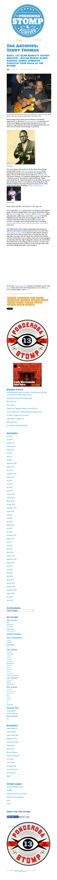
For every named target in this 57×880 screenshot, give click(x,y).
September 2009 (12, 590)
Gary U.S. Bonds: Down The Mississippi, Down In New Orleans (24, 412)
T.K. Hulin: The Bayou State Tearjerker (18, 415)
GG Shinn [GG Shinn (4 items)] (8, 656)
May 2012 (9, 532)
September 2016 (11, 463)
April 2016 (10, 470)
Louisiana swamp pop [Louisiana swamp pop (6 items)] (12, 675)
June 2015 (10, 484)
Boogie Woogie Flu (12, 728)
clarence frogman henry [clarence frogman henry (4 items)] (11, 631)
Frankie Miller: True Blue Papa (15, 419)
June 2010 (10, 569)
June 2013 (10, 518)
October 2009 (11, 586)
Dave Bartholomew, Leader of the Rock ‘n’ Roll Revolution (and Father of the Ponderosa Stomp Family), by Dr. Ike (27, 393)
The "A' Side (10, 759)
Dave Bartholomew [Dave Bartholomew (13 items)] (14, 637)
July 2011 (9, 542)
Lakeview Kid (25, 69)
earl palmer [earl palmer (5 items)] (9, 642)
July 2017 (9, 453)
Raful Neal (13, 214)
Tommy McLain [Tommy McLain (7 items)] (11, 711)
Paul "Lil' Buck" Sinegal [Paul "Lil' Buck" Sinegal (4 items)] (11, 691)
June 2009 (10, 600)
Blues (8, 293)
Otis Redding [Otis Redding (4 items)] (9, 689)
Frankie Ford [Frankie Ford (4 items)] (9, 652)
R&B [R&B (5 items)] (8, 695)
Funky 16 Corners (11, 732)
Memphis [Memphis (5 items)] (9, 682)
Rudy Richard (43, 175)
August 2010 (10, 563)
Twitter (9, 804)
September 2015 (11, 474)
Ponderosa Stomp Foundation (15, 797)
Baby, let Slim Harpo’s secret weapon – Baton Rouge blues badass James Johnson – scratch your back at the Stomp (28, 61)
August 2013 (10, 511)
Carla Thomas (11, 405)
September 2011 (11, 535)
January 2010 (10, 583)
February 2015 (11, 494)
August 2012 (10, 525)
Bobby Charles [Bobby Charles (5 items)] (10, 624)
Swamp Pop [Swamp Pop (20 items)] (12, 708)
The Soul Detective (12, 769)
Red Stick (36, 216)
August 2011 (10, 539)
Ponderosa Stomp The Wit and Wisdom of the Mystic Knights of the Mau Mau (28, 21)
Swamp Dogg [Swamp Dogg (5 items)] (10, 705)
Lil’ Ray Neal (20, 223)
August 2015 (10, 477)
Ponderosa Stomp (31, 121)
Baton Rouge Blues (23, 298)
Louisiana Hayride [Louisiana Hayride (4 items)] (10, 673)
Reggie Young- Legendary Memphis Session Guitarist (22, 408)
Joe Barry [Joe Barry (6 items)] (9, 669)
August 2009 (10, 593)
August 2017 (10, 450)
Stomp (20, 210)
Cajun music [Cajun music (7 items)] (10, 629)
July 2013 (9, 515)
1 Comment (35, 69)
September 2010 (11, 559)
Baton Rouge (12, 298)
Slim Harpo (25, 171)
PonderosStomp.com (22, 871)
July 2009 (9, 597)
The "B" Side (10, 762)
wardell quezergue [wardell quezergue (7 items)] (12, 713)
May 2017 (9, 460)
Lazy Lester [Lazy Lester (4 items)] (9, 671)
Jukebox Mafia (11, 745)
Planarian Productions (13, 756)
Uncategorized (25, 293)
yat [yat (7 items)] (8, 719)
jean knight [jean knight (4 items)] (9, 665)
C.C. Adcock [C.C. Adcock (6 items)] (10, 627)
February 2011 (11, 556)
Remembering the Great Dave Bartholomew (19, 398)
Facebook (9, 790)
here (8, 288)
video (31, 293)
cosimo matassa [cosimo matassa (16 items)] (14, 634)
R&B (19, 293)
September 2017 (11, 446)
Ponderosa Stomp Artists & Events (17, 793)
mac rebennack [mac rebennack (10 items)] (12, 677)
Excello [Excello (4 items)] (8, 647)
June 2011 (9, 545)
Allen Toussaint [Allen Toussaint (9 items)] (12, 620)
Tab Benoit (44, 223)
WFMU (8, 776)
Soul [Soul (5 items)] (8, 701)
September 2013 (11, 508)
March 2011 (10, 552)
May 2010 (9, 573)
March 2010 (10, 580)
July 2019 (9, 436)
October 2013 (11, 504)
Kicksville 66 (10, 749)
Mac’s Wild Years (12, 401)
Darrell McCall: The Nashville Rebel (17, 425)
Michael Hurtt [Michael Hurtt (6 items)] (11, 684)
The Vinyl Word (11, 773)
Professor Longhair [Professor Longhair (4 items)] (10, 693)
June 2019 (10, 439)
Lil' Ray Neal (11, 302)
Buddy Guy (41, 214)
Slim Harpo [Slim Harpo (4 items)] (9, 698)
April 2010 (10, 576)
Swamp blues (11, 304)
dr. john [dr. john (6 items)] (9, 640)
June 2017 (9, 456)
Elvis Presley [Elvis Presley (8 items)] (10, 644)
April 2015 (10, 491)
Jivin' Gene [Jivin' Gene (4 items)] (9, 667)
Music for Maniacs (12, 752)
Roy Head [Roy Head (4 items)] (8, 697)
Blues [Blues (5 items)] (8, 622)
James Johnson (25, 300)
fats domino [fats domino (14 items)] (12, 649)
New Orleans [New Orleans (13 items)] (12, 687)
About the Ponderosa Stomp (15, 787)
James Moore (35, 171)
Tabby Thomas (26, 214)
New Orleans (14, 293)
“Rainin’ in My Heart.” (35, 185)
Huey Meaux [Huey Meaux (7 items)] (10, 663)
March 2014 (10, 501)
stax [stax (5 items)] (8, 703)
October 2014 (11, 498)
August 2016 (10, 467)
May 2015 (9, 487)
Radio (8, 800)
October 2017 (11, 443)
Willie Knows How (12, 422)
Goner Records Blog (12, 735)
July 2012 (9, 528)
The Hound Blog (11, 766)
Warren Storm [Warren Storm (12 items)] (12, 716)
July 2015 (9, 480)
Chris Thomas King (32, 223)
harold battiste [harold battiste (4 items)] (9, 659)
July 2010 (9, 566)
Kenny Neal (11, 223)
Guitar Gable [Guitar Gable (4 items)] (9, 657)
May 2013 (9, 521)
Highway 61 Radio (12, 738)
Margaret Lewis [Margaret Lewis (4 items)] (9, 680)
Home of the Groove (12, 742)
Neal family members (14, 233)
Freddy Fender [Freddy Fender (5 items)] (10, 654)
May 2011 (9, 549)
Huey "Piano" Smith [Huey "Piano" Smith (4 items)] (10, 661)
